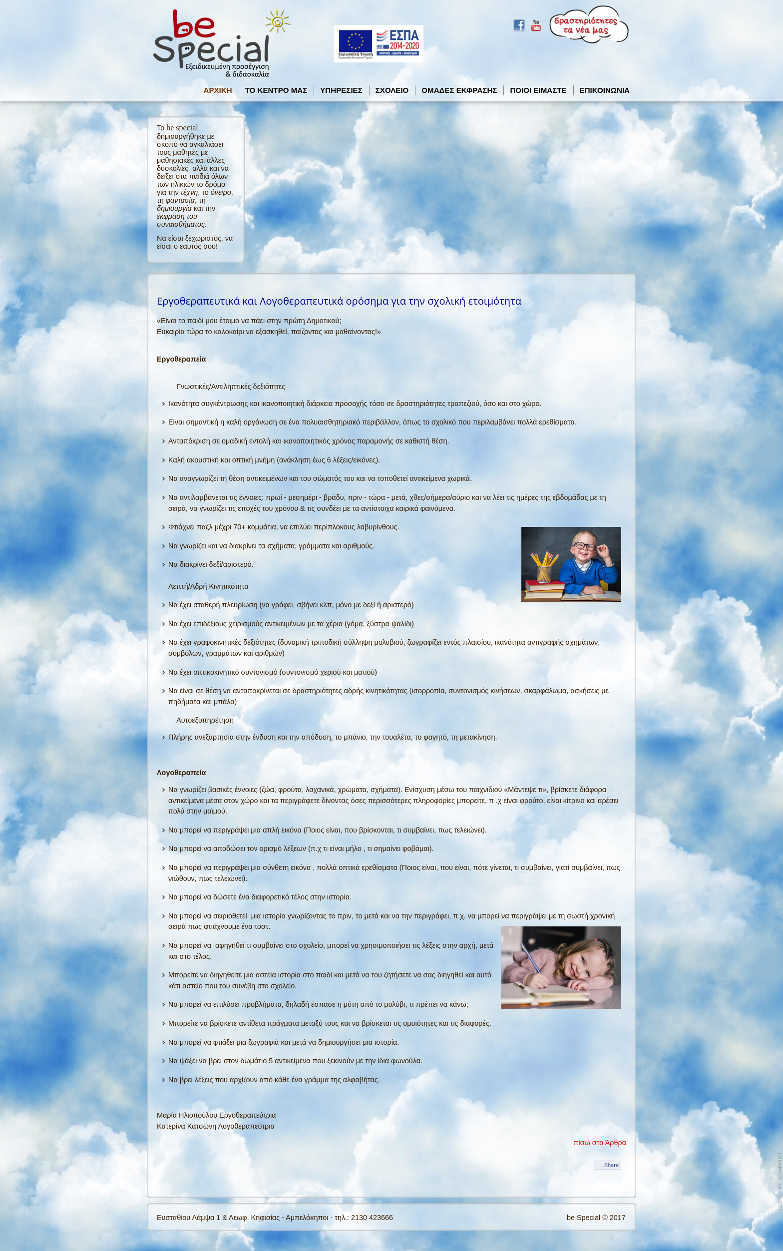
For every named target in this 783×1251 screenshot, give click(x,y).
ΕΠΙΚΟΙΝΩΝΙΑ (605, 90)
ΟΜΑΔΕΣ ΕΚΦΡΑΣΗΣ (459, 90)
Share (611, 1165)
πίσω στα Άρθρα (600, 1143)
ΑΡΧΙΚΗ (218, 90)
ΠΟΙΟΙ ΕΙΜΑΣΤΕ (538, 90)
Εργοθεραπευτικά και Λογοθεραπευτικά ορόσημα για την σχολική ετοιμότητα (339, 301)
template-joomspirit (781, 1181)
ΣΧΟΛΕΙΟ (392, 90)
